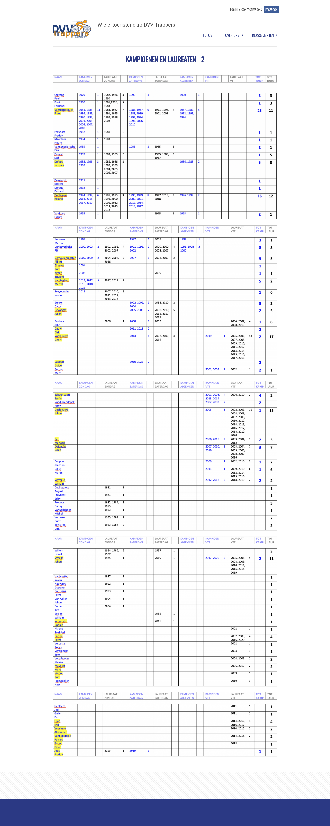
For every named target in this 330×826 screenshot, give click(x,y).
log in (234, 9)
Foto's (207, 35)
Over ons (232, 35)
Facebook (271, 9)
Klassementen (263, 35)
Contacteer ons (251, 9)
